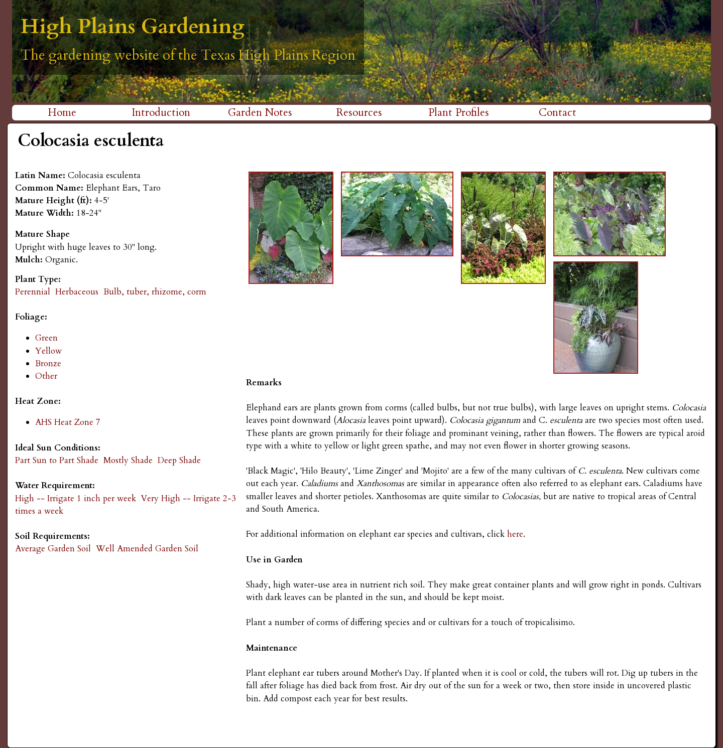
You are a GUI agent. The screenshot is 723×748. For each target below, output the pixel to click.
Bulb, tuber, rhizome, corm (154, 291)
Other (46, 376)
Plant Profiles (458, 112)
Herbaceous (76, 291)
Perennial (32, 291)
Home (62, 112)
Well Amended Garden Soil (147, 548)
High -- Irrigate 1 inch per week (75, 498)
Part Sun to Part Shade (56, 460)
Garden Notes (260, 112)
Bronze (48, 363)
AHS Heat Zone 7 (67, 422)
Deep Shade (179, 460)
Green (46, 338)
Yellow (48, 351)
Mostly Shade (128, 460)
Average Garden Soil (53, 548)
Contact (557, 112)
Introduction (161, 112)
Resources (359, 112)
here (514, 534)
